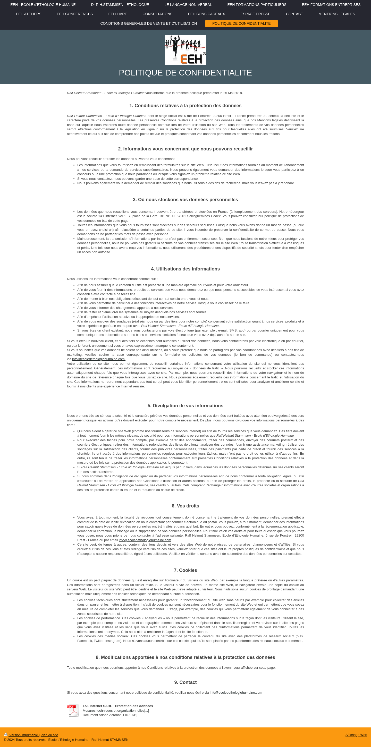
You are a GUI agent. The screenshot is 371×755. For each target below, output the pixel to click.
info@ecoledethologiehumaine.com (145, 540)
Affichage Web (356, 735)
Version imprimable (21, 735)
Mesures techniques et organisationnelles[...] (116, 710)
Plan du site (49, 735)
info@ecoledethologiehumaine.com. (98, 359)
